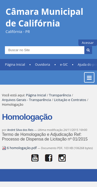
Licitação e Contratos (70, 103)
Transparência (60, 98)
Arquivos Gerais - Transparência (26, 103)
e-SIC (64, 67)
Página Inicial (15, 67)
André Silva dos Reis (20, 133)
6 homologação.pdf (20, 151)
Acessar (88, 42)
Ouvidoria (42, 67)
